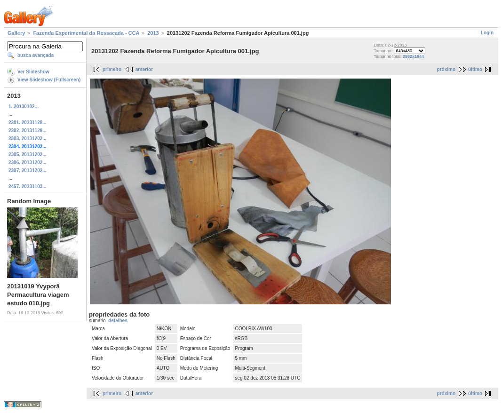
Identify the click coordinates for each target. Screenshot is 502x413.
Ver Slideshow (33, 71)
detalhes (117, 320)
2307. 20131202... (27, 170)
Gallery (16, 33)
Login (487, 32)
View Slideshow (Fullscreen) (48, 79)
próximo (446, 69)
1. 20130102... (23, 106)
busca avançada (35, 55)
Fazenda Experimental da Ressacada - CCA (86, 33)
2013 (153, 33)
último (475, 69)
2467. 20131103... (27, 186)
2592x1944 (413, 56)
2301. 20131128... (27, 122)
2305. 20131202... (27, 154)
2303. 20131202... (27, 138)
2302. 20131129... (27, 130)
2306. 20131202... (27, 162)
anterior (144, 69)
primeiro (112, 69)
